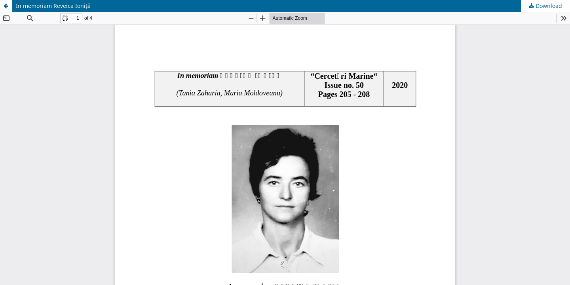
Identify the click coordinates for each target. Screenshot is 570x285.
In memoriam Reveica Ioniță (53, 6)
